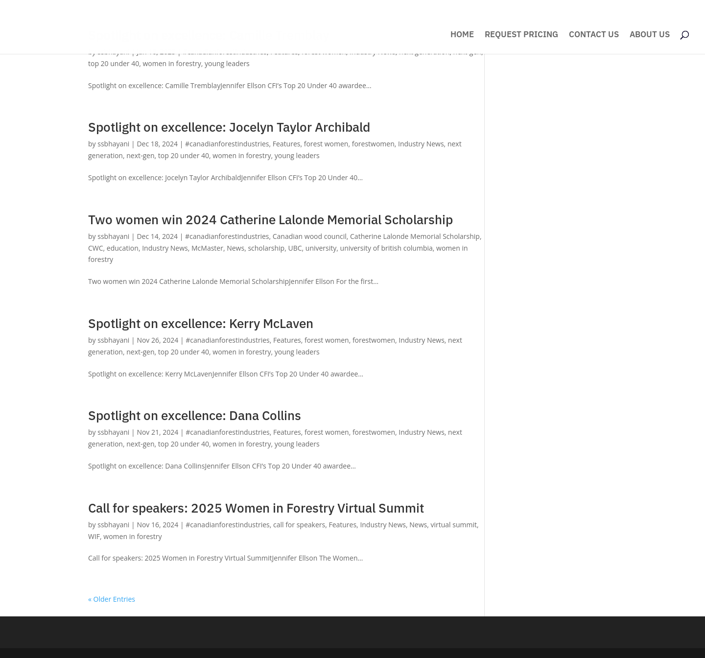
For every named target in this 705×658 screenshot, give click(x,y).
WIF (94, 536)
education (123, 248)
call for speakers (299, 524)
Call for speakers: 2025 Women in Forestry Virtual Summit (256, 507)
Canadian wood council (310, 236)
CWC (95, 248)
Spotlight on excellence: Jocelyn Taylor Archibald (229, 126)
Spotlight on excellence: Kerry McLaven (200, 323)
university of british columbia (386, 248)
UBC (295, 248)
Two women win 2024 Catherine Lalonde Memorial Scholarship (270, 219)
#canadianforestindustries (227, 143)
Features (287, 143)
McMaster (207, 248)
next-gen (140, 155)
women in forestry (172, 63)
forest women (326, 143)
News (235, 248)
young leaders (227, 63)
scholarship (266, 248)
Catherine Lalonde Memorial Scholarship (415, 236)
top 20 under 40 (113, 63)
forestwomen (373, 143)
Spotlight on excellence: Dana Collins (194, 415)
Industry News (421, 143)
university (321, 248)
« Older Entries (111, 599)
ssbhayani (113, 143)
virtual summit (453, 524)
